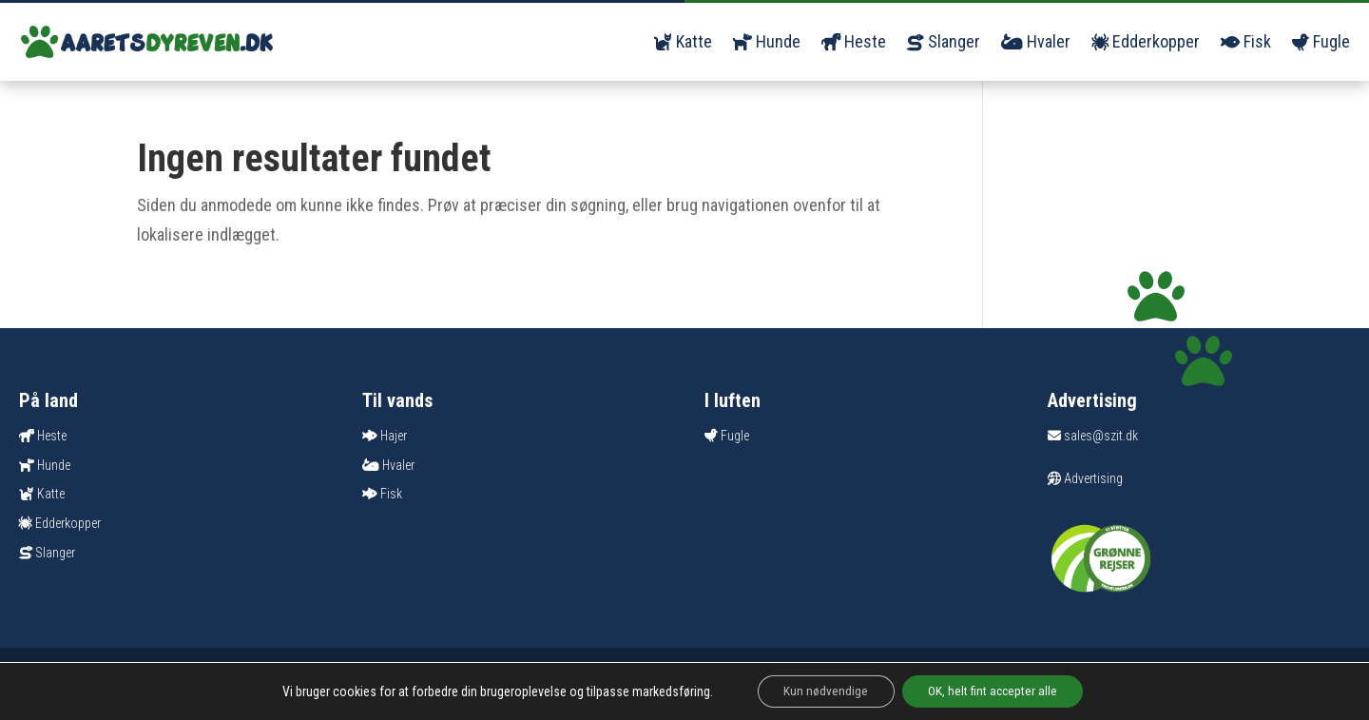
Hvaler (1035, 41)
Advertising (1085, 478)
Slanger (943, 41)
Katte (682, 41)
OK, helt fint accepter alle (995, 690)
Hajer (393, 435)
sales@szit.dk (1093, 435)
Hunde (766, 41)
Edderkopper (1145, 41)
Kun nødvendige (823, 690)
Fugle (1321, 41)
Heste (853, 41)
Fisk (1246, 41)
